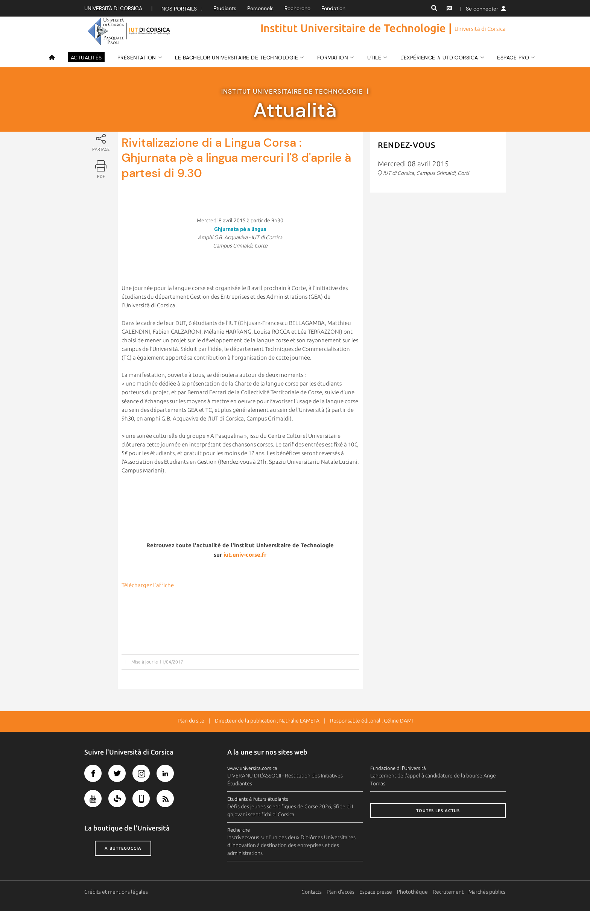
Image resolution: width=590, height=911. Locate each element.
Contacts (312, 892)
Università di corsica (113, 8)
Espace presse (376, 892)
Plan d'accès (341, 892)
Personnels (260, 8)
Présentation (136, 57)
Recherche (297, 8)
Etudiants (224, 8)
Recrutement (448, 892)
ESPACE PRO (513, 57)
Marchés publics (487, 892)
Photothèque (412, 892)
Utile (374, 57)
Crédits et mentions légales (116, 892)
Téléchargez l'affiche (148, 585)
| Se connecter (483, 8)
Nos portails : (181, 8)
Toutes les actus (438, 810)
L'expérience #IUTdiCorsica (439, 57)
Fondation (333, 8)
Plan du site (191, 721)
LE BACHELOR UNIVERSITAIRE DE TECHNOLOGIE (236, 57)
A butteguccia (123, 848)
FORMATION (332, 57)
